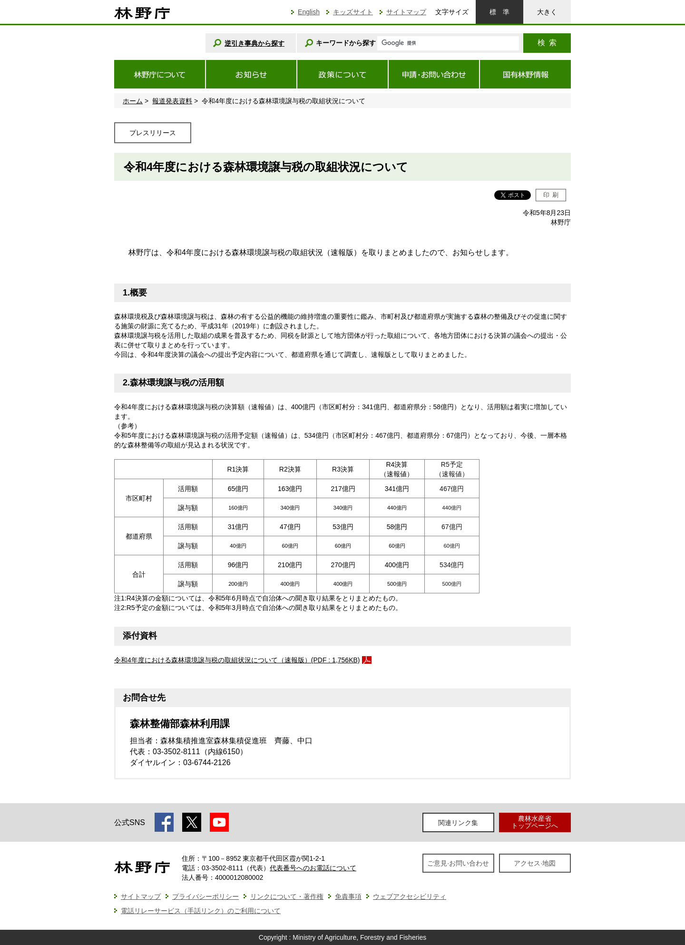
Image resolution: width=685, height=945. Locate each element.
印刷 (551, 194)
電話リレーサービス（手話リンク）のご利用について (201, 911)
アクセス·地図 (535, 863)
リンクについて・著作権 (286, 896)
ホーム (133, 101)
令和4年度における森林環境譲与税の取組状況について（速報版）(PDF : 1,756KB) (237, 660)
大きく (547, 12)
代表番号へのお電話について (313, 868)
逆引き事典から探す (254, 43)
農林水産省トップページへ (534, 822)
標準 (499, 12)
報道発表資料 (172, 101)
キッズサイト (353, 12)
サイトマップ (406, 12)
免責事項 (348, 896)
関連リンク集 (458, 823)
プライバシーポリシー (205, 896)
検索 (547, 43)
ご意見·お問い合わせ (458, 863)
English (309, 12)
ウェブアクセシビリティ (409, 896)
